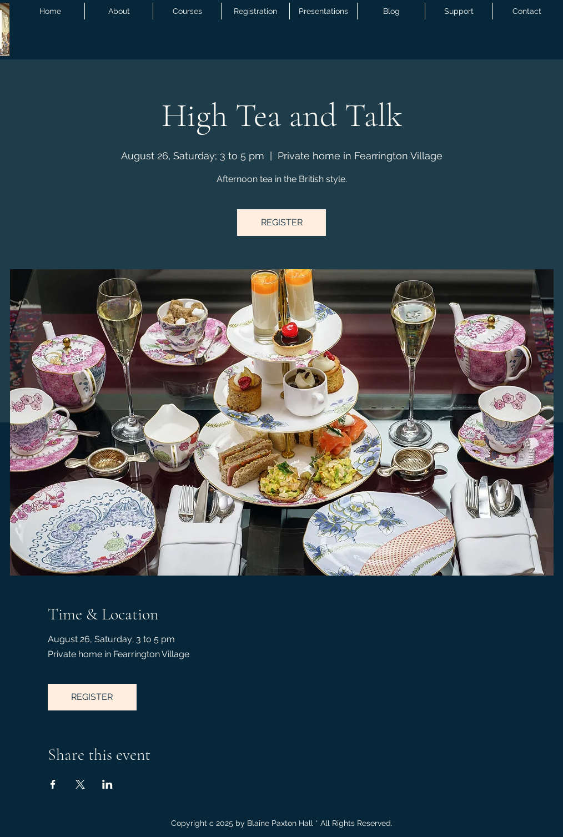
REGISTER (282, 222)
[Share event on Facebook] (53, 784)
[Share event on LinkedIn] (107, 784)
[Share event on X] (80, 784)
